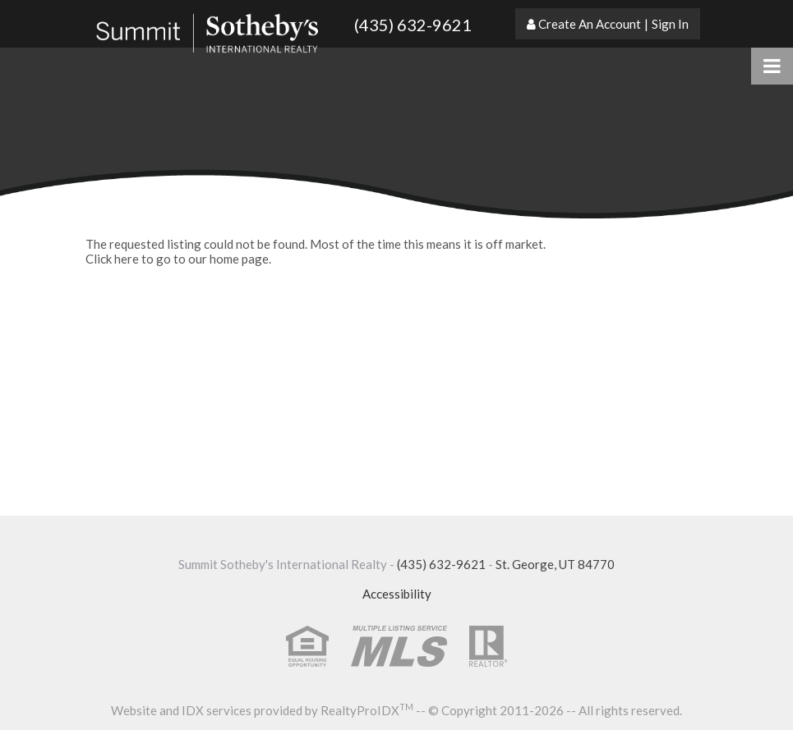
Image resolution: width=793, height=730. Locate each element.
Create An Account (589, 23)
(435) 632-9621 (413, 24)
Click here (112, 258)
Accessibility (396, 593)
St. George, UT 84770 (555, 564)
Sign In (670, 23)
